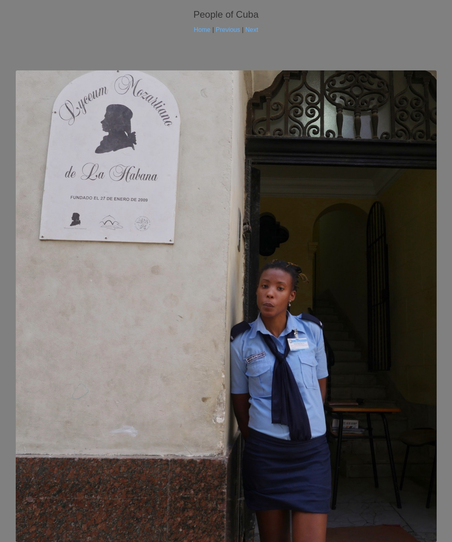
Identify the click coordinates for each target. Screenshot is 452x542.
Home (202, 29)
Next (251, 29)
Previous (228, 29)
